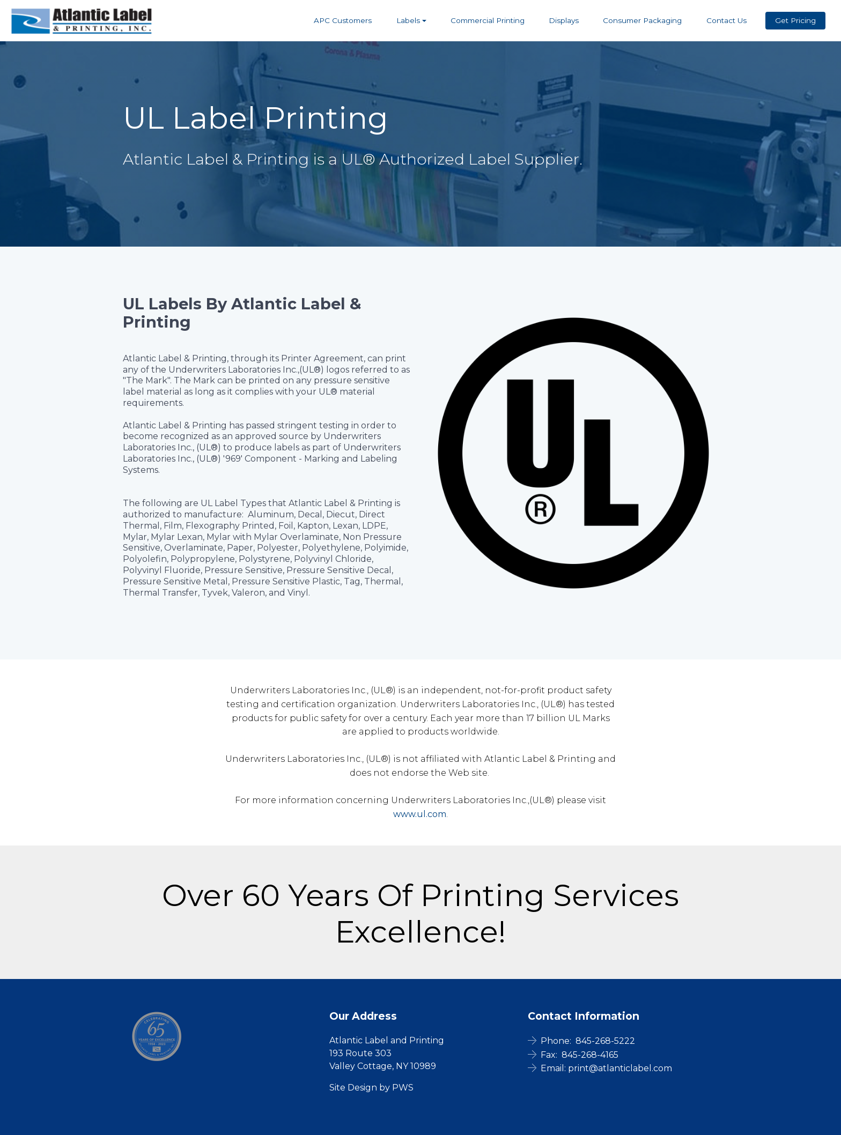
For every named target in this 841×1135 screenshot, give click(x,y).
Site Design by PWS (371, 1087)
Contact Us (726, 20)
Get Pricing (795, 20)
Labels (408, 20)
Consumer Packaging (642, 20)
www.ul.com (419, 814)
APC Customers (343, 20)
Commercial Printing (488, 20)
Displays (564, 20)
